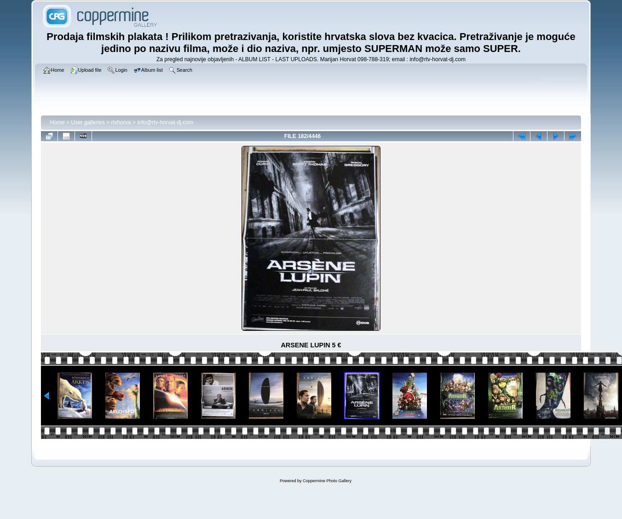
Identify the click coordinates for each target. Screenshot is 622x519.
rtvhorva (121, 122)
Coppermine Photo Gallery (327, 481)
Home (57, 122)
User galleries (87, 122)
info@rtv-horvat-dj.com (165, 122)
